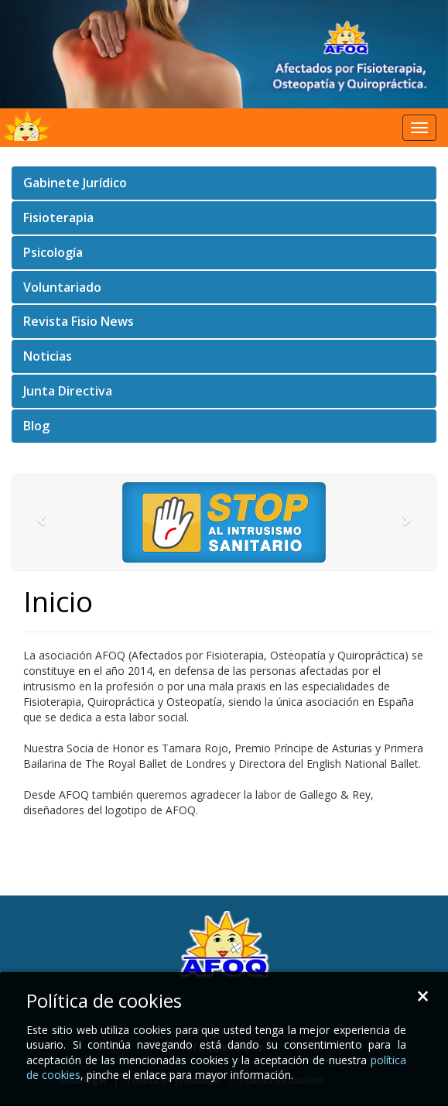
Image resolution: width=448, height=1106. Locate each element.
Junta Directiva (67, 390)
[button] (44, 522)
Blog (36, 425)
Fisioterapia (58, 217)
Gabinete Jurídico (75, 182)
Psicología (53, 252)
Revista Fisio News (78, 321)
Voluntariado (62, 287)
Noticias (47, 356)
